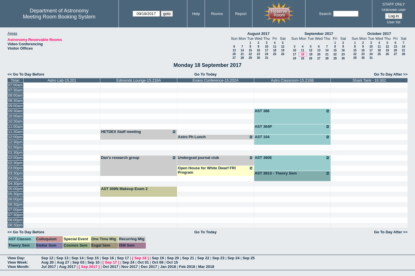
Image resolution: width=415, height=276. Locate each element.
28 (242, 57)
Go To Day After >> (391, 74)
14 (242, 50)
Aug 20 (47, 262)
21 (242, 54)
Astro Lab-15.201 (62, 80)
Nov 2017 (129, 266)
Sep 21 (188, 258)
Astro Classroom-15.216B (292, 80)
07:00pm (15, 209)
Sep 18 (140, 258)
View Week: (17, 262)
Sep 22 (203, 258)
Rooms (217, 14)
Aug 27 (63, 262)
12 (282, 46)
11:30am (15, 131)
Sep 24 (233, 258)
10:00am (15, 116)
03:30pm (15, 173)
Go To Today (205, 74)
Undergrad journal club (215, 157)
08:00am (15, 95)
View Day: (16, 258)
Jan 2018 (168, 266)
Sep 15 (93, 258)
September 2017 (318, 33)
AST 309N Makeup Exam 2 (124, 189)
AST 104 (292, 137)
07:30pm (15, 215)
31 (266, 57)
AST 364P (292, 126)
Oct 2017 (110, 266)
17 (266, 50)
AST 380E (292, 157)
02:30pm (15, 163)
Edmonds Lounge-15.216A (138, 80)
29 (250, 57)
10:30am (15, 121)
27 (234, 57)
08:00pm (15, 220)
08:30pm (15, 225)
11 (274, 46)
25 (274, 54)
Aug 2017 (67, 266)
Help (196, 14)
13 (234, 50)
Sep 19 (158, 258)
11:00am (15, 126)
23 (258, 54)
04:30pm (15, 183)
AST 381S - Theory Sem (292, 173)
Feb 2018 (187, 266)
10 (266, 46)
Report (240, 14)
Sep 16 (108, 258)
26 (282, 54)
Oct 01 (143, 262)
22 (250, 54)
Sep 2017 (89, 266)
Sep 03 (78, 262)
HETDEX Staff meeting (138, 131)
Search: (325, 14)
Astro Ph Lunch (215, 137)
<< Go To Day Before (25, 74)
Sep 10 (93, 262)
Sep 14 (77, 258)
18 (274, 50)
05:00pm (15, 189)
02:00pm (15, 157)
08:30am (15, 100)
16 (258, 50)
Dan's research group (138, 157)
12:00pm (15, 137)
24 (266, 54)
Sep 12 (47, 258)
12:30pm (15, 142)
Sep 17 (123, 258)
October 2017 (379, 33)
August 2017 (258, 33)
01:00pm (15, 147)
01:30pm (15, 152)
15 (250, 50)
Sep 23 (218, 258)
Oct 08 (157, 262)
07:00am (15, 85)
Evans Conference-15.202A (216, 80)
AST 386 (292, 111)
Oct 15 (172, 262)
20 (234, 54)
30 (258, 57)
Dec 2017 (149, 266)
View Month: (18, 266)
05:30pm (15, 194)
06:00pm (15, 199)
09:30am (15, 111)
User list (393, 22)
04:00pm (15, 178)
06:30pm (15, 204)
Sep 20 (173, 258)
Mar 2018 (206, 266)
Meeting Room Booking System (59, 17)
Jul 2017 (48, 266)
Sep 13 (62, 258)
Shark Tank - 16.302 (369, 80)
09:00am (15, 106)
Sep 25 (249, 258)
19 (282, 50)
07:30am (15, 90)
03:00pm (15, 168)
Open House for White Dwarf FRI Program (215, 170)
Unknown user (393, 9)
